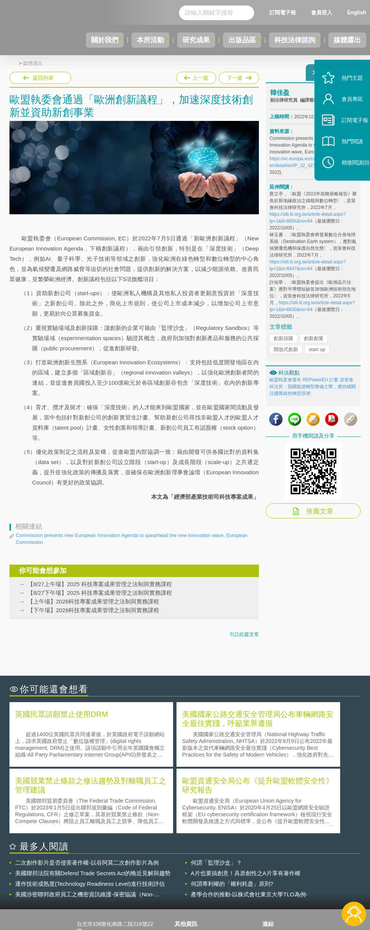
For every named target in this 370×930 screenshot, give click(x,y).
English (356, 12)
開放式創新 (286, 354)
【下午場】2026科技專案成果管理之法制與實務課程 (93, 610)
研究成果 (180, 40)
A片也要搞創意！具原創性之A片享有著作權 (245, 805)
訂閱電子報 (282, 12)
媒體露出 (345, 40)
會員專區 (344, 116)
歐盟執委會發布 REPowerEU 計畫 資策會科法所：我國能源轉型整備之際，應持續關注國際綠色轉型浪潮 (312, 391)
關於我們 (80, 40)
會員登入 (321, 12)
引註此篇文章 (244, 634)
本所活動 (130, 40)
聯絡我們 (189, 888)
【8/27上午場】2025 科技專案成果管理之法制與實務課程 (100, 584)
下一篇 (238, 76)
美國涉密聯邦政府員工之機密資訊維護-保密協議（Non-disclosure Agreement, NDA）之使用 (84, 826)
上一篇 (196, 76)
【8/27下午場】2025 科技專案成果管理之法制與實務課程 (100, 593)
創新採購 (283, 343)
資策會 (275, 867)
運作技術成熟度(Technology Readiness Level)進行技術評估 (90, 815)
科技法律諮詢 (288, 40)
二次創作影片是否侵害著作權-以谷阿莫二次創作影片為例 (87, 794)
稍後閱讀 (347, 180)
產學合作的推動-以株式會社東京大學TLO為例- (249, 826)
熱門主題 (344, 95)
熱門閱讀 (344, 159)
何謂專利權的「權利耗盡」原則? (232, 815)
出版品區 (231, 40)
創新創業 (314, 343)
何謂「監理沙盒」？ (216, 794)
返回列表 (43, 78)
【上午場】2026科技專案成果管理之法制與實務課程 (93, 601)
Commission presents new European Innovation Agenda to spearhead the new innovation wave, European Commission (132, 538)
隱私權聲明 (192, 867)
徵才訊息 (189, 878)
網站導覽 (189, 899)
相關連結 (311, 867)
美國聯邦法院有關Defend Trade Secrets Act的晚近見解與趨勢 (92, 805)
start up (317, 354)
